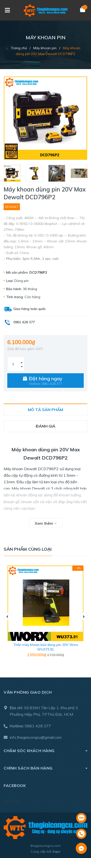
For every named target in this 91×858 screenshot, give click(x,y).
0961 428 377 (38, 725)
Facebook (11, 800)
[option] (12, 173)
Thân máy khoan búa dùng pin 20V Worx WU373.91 (45, 647)
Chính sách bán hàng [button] (45, 768)
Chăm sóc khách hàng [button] (45, 750)
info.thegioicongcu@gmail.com (36, 737)
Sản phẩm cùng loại (28, 549)
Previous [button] (7, 616)
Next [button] (83, 616)
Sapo (56, 851)
